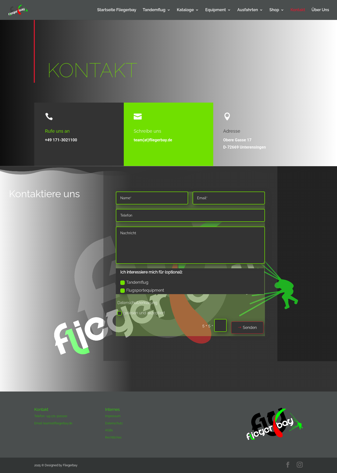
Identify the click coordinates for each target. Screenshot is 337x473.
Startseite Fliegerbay (116, 10)
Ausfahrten (247, 10)
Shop (274, 10)
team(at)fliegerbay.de (153, 140)
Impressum (113, 416)
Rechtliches (113, 437)
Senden (250, 327)
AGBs (109, 430)
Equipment (215, 10)
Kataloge (185, 10)
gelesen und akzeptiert (141, 313)
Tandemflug (154, 10)
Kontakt (298, 10)
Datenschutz (114, 423)
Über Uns (320, 10)
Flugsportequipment (142, 290)
